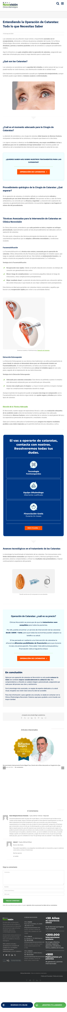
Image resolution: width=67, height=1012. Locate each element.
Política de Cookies (58, 952)
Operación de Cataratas (43, 350)
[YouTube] (6, 931)
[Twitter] (15, 931)
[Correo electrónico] (33, 867)
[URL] (33, 870)
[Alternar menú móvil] (62, 3)
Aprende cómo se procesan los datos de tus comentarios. (42, 882)
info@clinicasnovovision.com (32, 904)
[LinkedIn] (12, 931)
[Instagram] (9, 931)
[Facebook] (3, 931)
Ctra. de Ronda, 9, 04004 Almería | (33, 929)
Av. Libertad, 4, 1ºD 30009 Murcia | (33, 915)
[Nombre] (33, 863)
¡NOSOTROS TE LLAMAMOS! (48, 1005)
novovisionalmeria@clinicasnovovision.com (36, 933)
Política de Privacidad (46, 952)
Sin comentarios (19, 767)
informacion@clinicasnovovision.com (34, 918)
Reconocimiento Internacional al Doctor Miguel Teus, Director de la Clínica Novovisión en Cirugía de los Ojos (31, 765)
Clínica (28, 898)
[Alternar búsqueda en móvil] (57, 3)
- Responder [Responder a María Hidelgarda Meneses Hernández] (46, 792)
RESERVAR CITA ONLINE (14, 1005)
